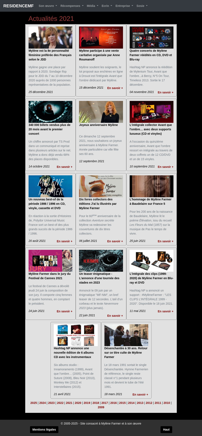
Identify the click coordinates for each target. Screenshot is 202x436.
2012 (149, 403)
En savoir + (115, 88)
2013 (140, 403)
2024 (42, 403)
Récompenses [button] (70, 6)
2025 (33, 403)
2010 (166, 403)
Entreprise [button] (123, 6)
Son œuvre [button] (47, 6)
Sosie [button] (141, 6)
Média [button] (91, 6)
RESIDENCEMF (18, 6)
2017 (104, 403)
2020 (78, 403)
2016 (113, 403)
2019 (87, 403)
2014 (131, 403)
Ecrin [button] (106, 6)
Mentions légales (44, 429)
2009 (101, 407)
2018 (96, 403)
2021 (69, 403)
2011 (158, 403)
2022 (60, 403)
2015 (122, 403)
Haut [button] (166, 429)
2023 (51, 403)
